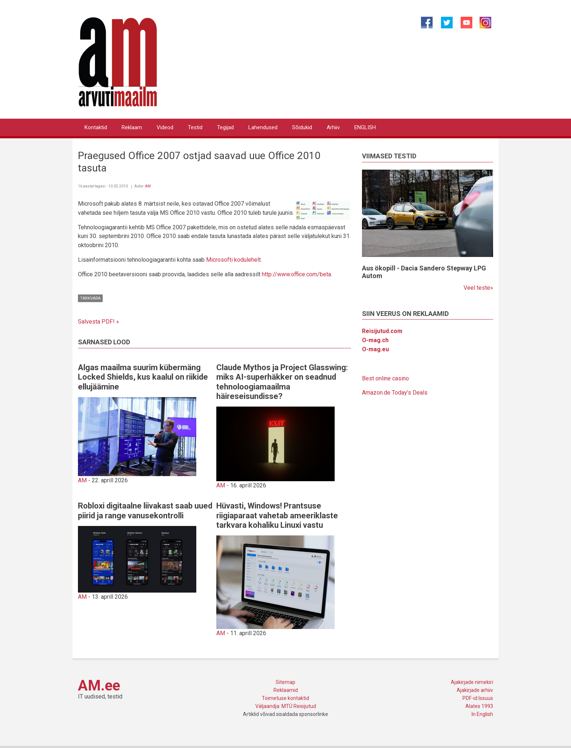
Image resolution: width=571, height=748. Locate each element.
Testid (195, 127)
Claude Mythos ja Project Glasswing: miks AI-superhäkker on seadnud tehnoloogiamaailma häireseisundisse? (282, 382)
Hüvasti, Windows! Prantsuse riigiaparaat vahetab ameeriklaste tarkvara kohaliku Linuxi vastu (277, 515)
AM (148, 186)
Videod (165, 127)
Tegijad (225, 127)
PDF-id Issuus (477, 698)
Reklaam (132, 127)
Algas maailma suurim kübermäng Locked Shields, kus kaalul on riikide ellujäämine (143, 377)
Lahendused (262, 127)
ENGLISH (365, 127)
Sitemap (285, 682)
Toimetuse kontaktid (285, 698)
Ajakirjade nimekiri (472, 682)
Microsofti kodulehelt (233, 259)
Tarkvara (90, 298)
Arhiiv (333, 127)
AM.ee (99, 685)
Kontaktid (95, 127)
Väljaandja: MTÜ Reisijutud (285, 706)
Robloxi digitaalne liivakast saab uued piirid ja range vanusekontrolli (145, 510)
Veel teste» (478, 287)
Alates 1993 (479, 706)
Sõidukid (302, 127)
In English (482, 714)
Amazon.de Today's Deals (395, 392)
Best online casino (385, 378)
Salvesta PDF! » (98, 321)
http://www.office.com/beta (296, 274)
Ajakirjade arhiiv (475, 690)
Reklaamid (285, 690)
